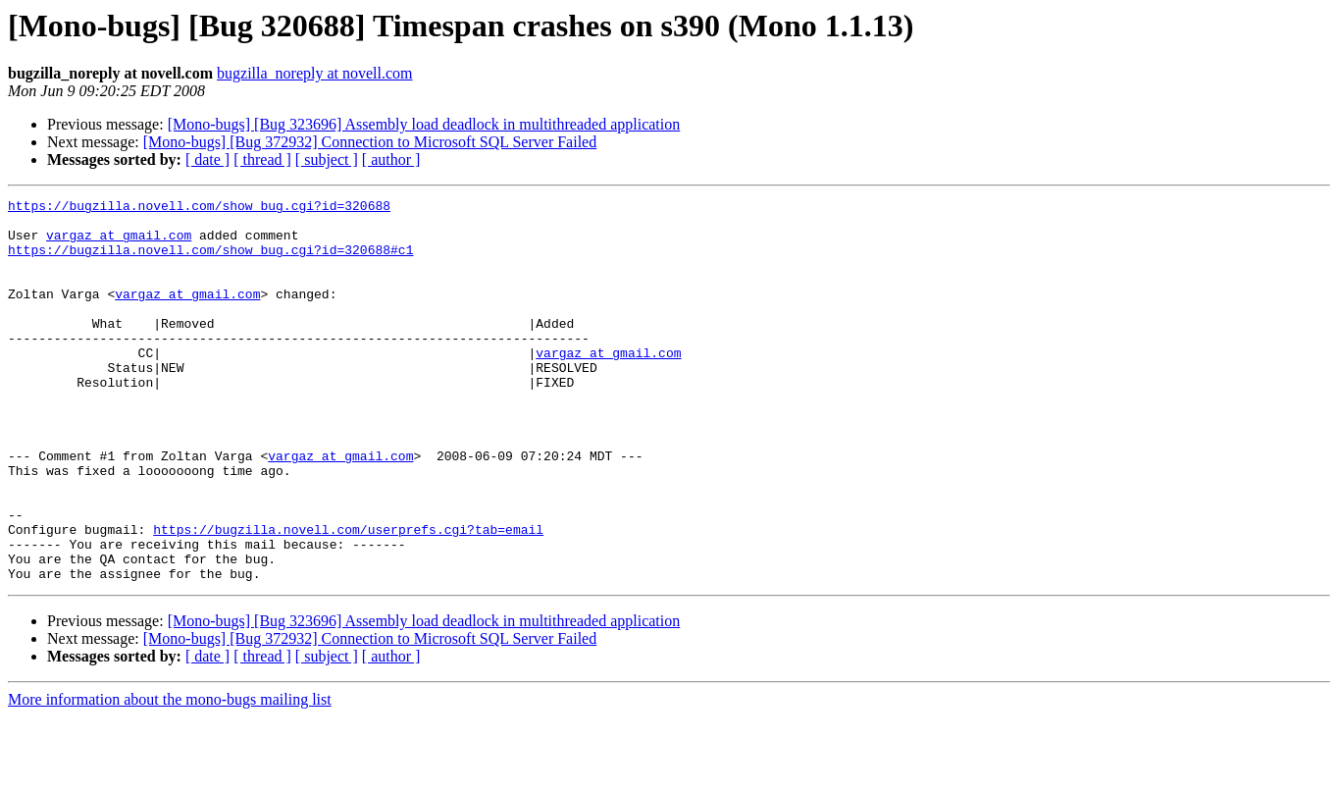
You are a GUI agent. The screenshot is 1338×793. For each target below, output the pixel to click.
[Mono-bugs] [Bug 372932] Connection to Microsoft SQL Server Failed (369, 141)
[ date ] (207, 159)
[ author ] (391, 159)
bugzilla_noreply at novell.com (315, 73)
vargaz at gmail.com (118, 243)
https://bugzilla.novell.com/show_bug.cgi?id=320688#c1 (210, 261)
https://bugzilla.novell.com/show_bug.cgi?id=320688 (199, 208)
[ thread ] (262, 159)
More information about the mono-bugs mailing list (170, 775)
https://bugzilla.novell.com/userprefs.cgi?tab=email (348, 597)
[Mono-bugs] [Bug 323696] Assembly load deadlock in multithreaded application (424, 124)
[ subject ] (326, 159)
